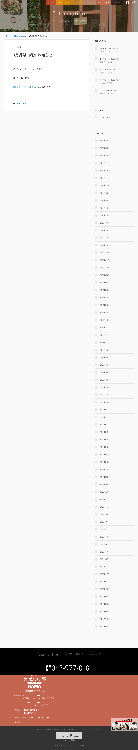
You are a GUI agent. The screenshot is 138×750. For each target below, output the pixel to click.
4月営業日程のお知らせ (110, 58)
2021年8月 (104, 521)
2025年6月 (104, 215)
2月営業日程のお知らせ (110, 80)
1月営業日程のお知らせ (109, 90)
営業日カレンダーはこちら (24, 86)
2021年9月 (104, 514)
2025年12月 (105, 170)
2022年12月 (105, 417)
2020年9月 (104, 589)
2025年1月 (104, 245)
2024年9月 (104, 275)
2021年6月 (104, 536)
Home (54, 2)
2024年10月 (105, 267)
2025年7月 (104, 207)
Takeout (91, 2)
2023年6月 (104, 379)
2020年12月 (105, 574)
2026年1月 (104, 163)
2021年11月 (104, 506)
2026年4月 (104, 140)
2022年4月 (104, 477)
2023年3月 (104, 394)
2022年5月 (104, 469)
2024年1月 (104, 327)
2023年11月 (104, 342)
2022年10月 (105, 432)
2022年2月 (104, 491)
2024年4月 (104, 312)
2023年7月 (104, 372)
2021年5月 (104, 544)
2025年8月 (104, 200)
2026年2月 (104, 155)
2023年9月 (104, 357)
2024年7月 (104, 290)
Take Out (73, 729)
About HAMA (67, 2)
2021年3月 (104, 559)
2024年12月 (105, 252)
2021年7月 (104, 529)
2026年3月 (104, 148)
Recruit (117, 2)
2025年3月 (104, 230)
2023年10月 (105, 349)
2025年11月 (104, 178)
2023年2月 (104, 402)
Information (21, 103)
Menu (80, 2)
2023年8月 (104, 364)
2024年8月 (104, 282)
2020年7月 (104, 604)
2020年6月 (104, 611)
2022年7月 (104, 454)
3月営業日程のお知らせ (110, 69)
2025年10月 (105, 185)
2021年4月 (104, 551)
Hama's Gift (104, 2)
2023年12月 (105, 334)
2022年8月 (104, 447)
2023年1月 (104, 409)
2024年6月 (104, 297)
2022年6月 (104, 462)
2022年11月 (104, 424)
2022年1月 (104, 499)
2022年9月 (104, 439)
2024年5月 (104, 305)
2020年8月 (104, 596)
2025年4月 (104, 222)
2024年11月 (104, 260)
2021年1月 (104, 566)
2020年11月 (104, 581)
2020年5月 (104, 619)
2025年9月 (104, 193)
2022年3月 (104, 484)
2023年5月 (104, 387)
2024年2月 (104, 320)
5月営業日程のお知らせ (110, 48)
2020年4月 (104, 626)
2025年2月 (104, 237)
